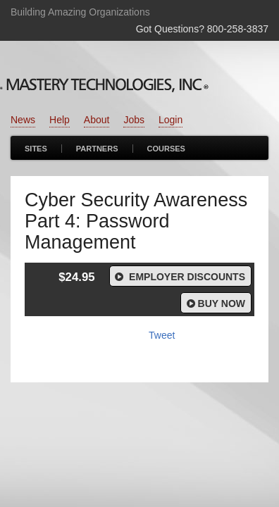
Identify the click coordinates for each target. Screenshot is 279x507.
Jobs (133, 119)
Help (59, 119)
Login (170, 119)
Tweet (162, 335)
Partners (97, 148)
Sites (36, 148)
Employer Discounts (179, 276)
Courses (166, 148)
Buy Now (214, 303)
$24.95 (76, 277)
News (23, 119)
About (97, 119)
